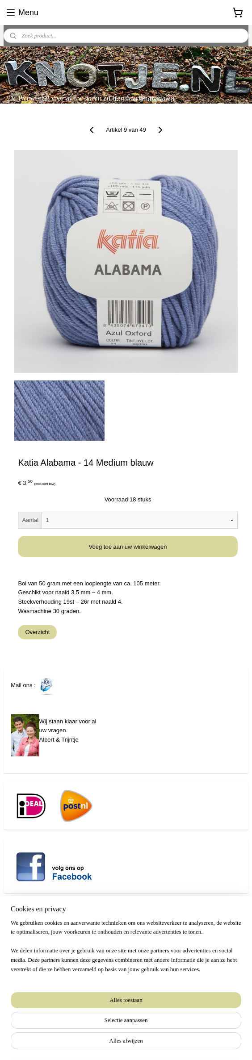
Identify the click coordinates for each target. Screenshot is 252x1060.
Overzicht (37, 632)
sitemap (93, 1043)
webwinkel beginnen (138, 1043)
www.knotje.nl (21, 965)
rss (108, 1043)
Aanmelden (32, 1006)
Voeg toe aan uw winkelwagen (128, 546)
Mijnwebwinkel (207, 1043)
